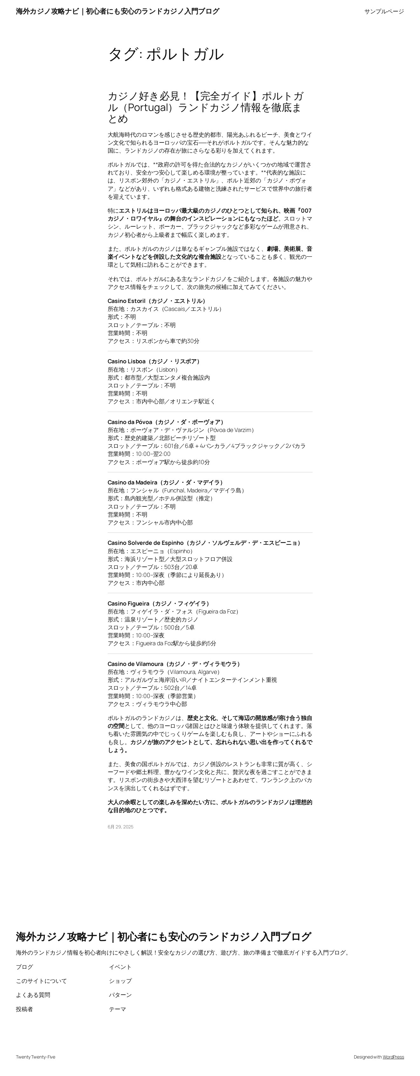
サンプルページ (384, 11)
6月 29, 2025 (120, 827)
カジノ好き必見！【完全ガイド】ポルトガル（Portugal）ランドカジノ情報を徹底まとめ (206, 107)
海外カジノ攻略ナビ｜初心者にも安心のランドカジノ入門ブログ (118, 11)
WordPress (393, 1057)
